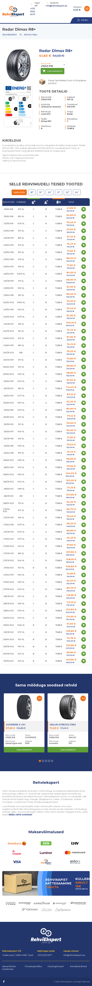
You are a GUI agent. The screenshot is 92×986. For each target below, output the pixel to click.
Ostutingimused (55, 966)
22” (67, 192)
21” (58, 192)
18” (31, 192)
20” (50, 192)
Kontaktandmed (78, 966)
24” (77, 192)
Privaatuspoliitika (33, 966)
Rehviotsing (30, 35)
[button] (40, 761)
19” (40, 192)
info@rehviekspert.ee (56, 6)
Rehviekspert (9, 35)
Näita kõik (19, 192)
